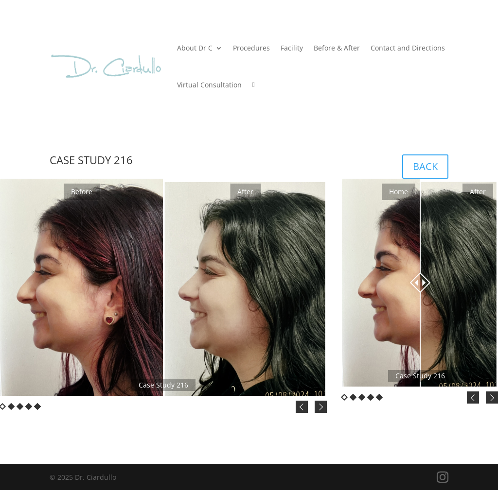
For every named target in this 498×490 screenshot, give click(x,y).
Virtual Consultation (209, 84)
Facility (292, 47)
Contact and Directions (408, 47)
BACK (425, 166)
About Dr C (195, 47)
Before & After (337, 47)
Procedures (251, 47)
